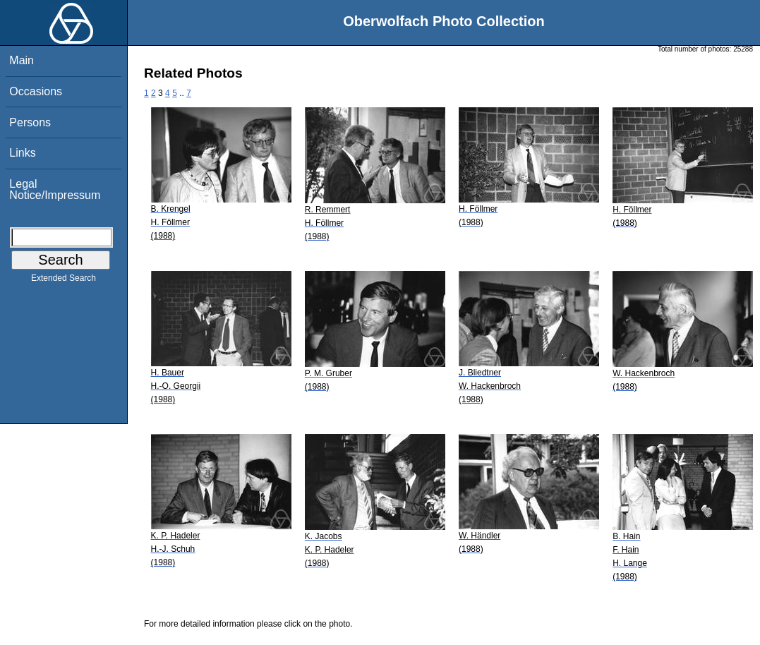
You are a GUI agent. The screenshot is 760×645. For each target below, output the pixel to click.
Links (22, 153)
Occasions (35, 91)
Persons (30, 122)
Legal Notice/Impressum (54, 189)
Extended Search (63, 281)
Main (21, 60)
